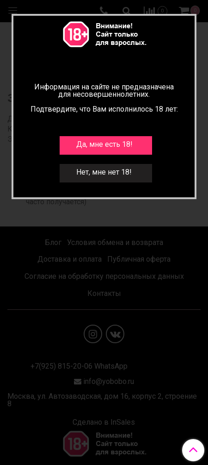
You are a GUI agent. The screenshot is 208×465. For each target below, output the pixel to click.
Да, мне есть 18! (104, 144)
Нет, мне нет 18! (104, 172)
